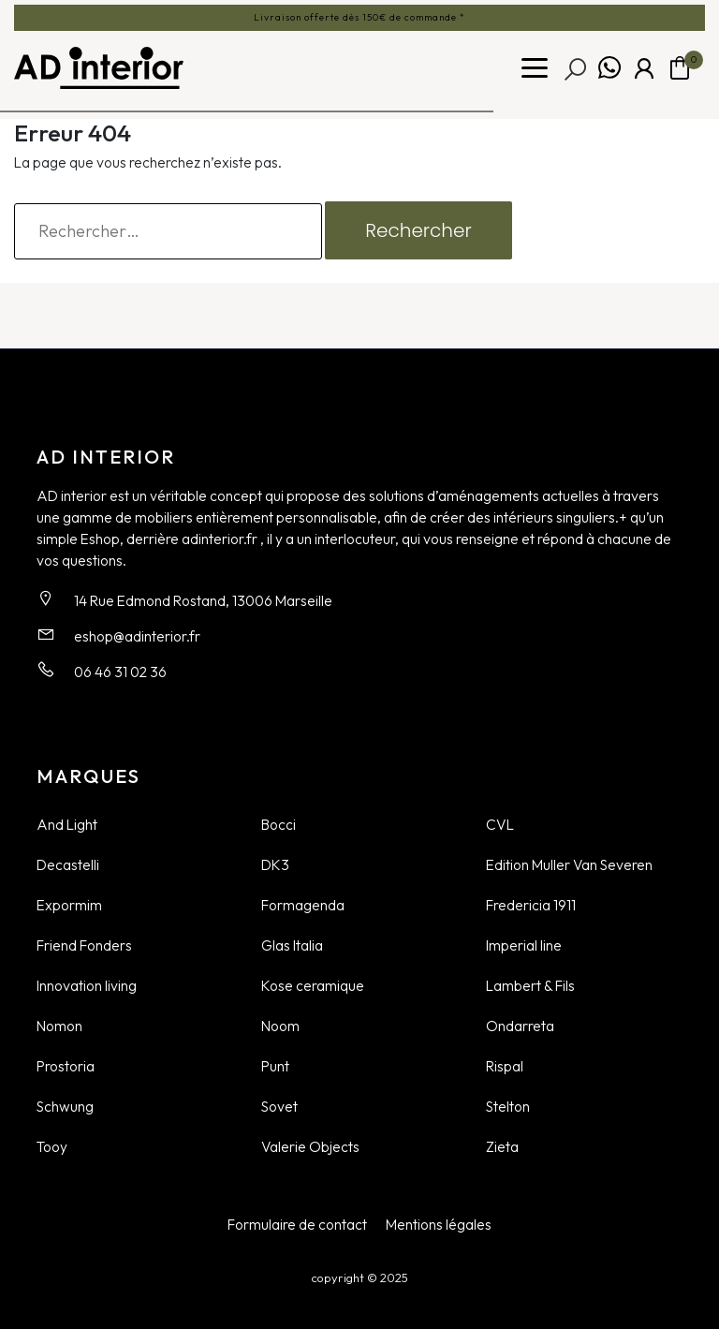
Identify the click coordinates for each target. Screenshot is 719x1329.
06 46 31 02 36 (120, 671)
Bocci (278, 824)
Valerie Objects (310, 1146)
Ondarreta (520, 1025)
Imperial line (524, 945)
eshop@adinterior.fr (137, 636)
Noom (280, 1025)
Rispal (504, 1065)
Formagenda (303, 904)
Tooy (52, 1146)
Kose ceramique (312, 985)
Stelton (508, 1106)
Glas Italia (292, 945)
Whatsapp (609, 68)
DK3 (275, 864)
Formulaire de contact (297, 1224)
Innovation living (87, 985)
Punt (275, 1065)
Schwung (65, 1106)
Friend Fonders (84, 945)
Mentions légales (439, 1224)
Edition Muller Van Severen (569, 864)
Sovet (279, 1106)
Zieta (502, 1146)
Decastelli (68, 864)
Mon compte (644, 68)
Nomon (59, 1025)
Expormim (69, 904)
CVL (500, 824)
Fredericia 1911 (531, 904)
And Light (67, 824)
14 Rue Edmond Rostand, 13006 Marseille (203, 600)
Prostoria (66, 1065)
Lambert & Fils (530, 985)
